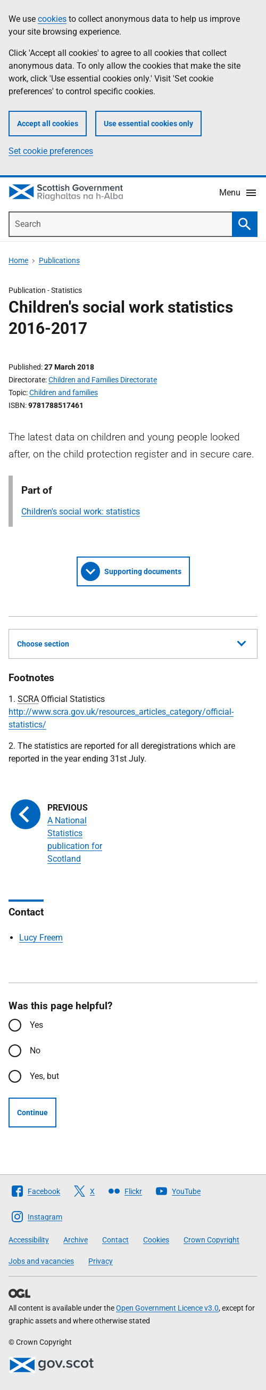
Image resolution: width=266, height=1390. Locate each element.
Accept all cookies (47, 123)
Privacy (100, 1261)
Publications (59, 260)
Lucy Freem (41, 938)
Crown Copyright (211, 1240)
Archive (75, 1240)
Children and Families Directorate (102, 379)
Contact (115, 1240)
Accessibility (29, 1240)
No (35, 1050)
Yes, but (44, 1076)
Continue (32, 1112)
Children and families (63, 392)
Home (18, 260)
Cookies (156, 1240)
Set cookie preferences (51, 151)
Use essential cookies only (148, 123)
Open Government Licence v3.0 (167, 1308)
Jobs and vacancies (41, 1261)
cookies (52, 19)
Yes (36, 1025)
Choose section (131, 642)
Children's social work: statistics (80, 511)
